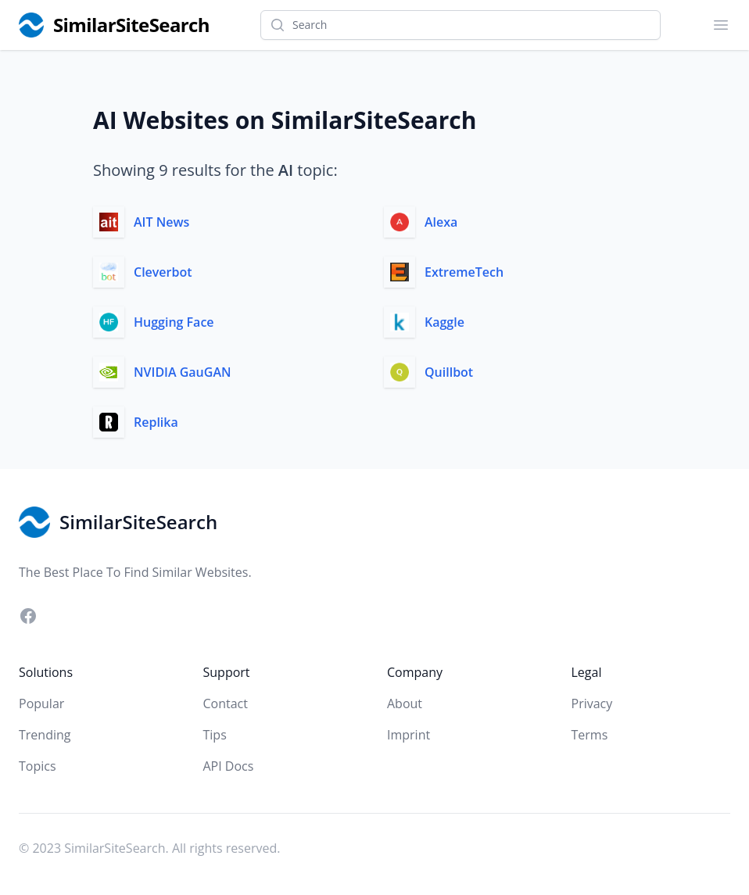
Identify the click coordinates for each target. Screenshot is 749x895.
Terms (590, 734)
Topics (37, 766)
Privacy (592, 703)
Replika (156, 422)
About (404, 703)
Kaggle (444, 322)
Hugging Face (174, 322)
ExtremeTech (464, 272)
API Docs (228, 766)
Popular (41, 703)
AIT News (161, 222)
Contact (225, 703)
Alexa (441, 222)
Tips (215, 734)
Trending (44, 734)
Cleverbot (163, 272)
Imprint (408, 734)
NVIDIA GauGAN (182, 372)
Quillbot (449, 372)
